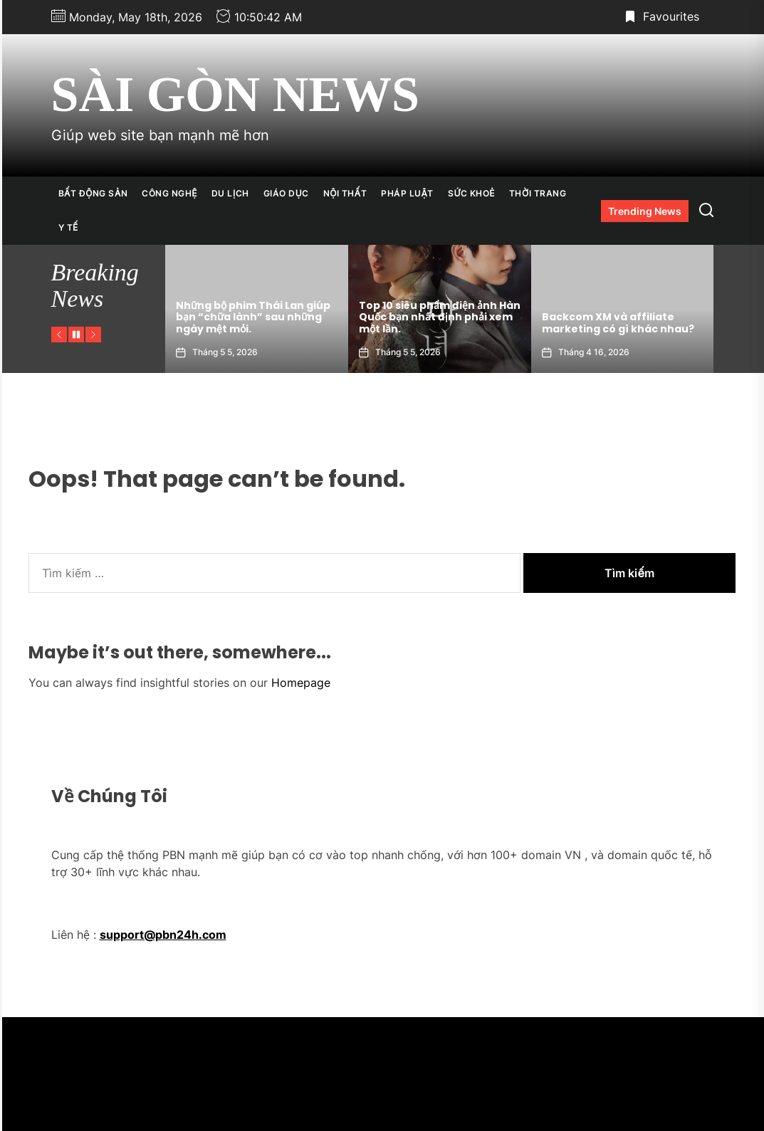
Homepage (300, 682)
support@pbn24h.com (163, 934)
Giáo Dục (286, 193)
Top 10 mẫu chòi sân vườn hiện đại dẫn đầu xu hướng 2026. (174, 323)
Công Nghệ (169, 193)
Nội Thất (345, 193)
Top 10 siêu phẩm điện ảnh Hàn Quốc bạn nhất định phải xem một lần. (541, 317)
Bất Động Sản (93, 193)
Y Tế (68, 227)
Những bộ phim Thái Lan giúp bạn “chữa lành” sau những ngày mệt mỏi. (354, 317)
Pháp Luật (407, 193)
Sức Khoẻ (471, 193)
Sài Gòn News (235, 94)
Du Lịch (230, 193)
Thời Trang (537, 193)
